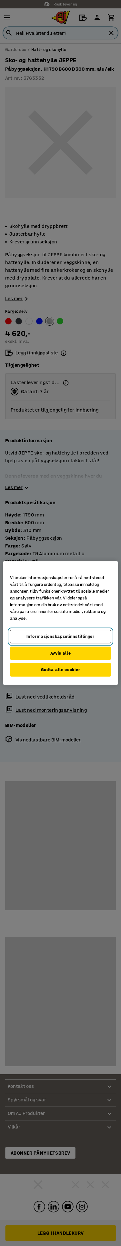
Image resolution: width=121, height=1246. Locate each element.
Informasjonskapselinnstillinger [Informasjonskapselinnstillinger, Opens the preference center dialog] (60, 636)
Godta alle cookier (60, 669)
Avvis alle (60, 653)
